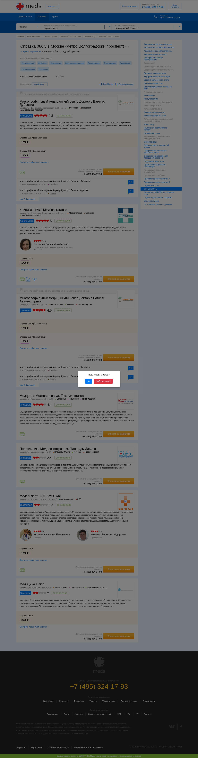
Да (88, 381)
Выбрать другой (103, 381)
